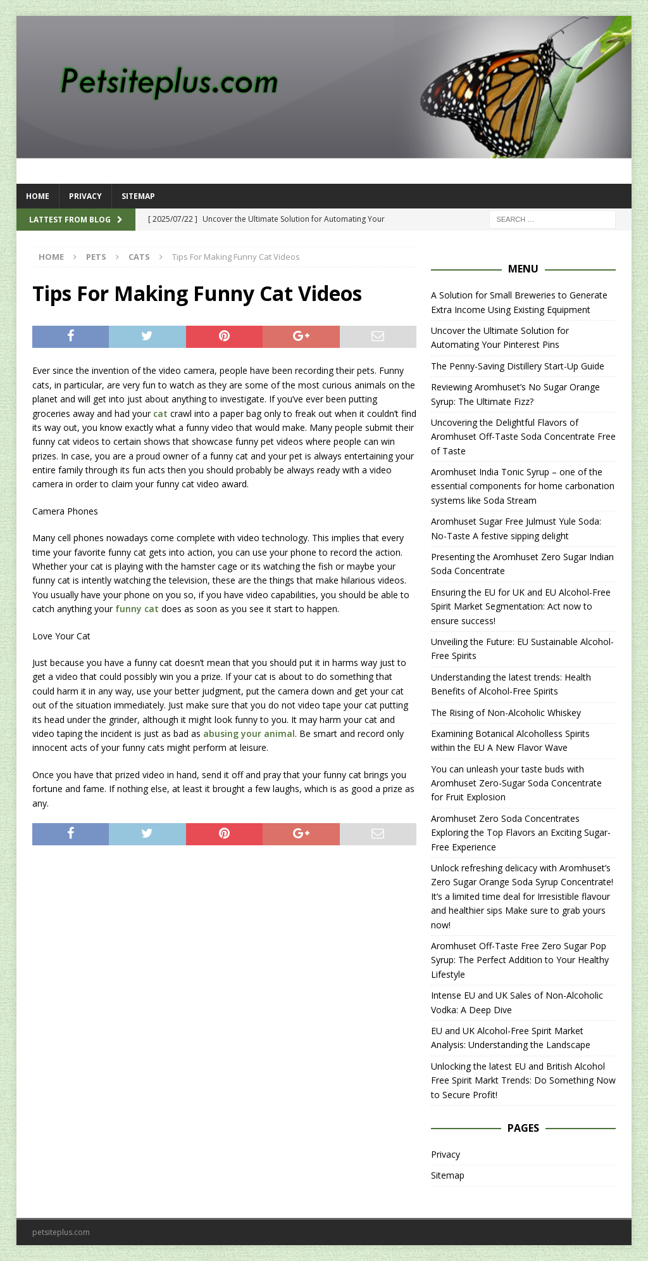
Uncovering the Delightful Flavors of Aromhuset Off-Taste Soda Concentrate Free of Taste (523, 436)
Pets (96, 256)
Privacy (85, 196)
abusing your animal (249, 733)
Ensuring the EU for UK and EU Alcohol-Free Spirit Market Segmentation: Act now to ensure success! (521, 606)
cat (160, 413)
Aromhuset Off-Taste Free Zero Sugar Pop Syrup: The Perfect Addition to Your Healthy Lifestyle (520, 960)
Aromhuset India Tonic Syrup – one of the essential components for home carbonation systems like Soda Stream (522, 486)
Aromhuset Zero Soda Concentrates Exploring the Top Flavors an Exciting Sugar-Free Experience (521, 832)
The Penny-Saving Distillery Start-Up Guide (517, 366)
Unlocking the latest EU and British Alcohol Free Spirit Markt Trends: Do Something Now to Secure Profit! (523, 1080)
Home (37, 196)
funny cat (137, 609)
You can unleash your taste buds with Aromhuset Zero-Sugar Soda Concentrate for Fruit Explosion (516, 783)
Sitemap (138, 196)
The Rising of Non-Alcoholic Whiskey (506, 713)
